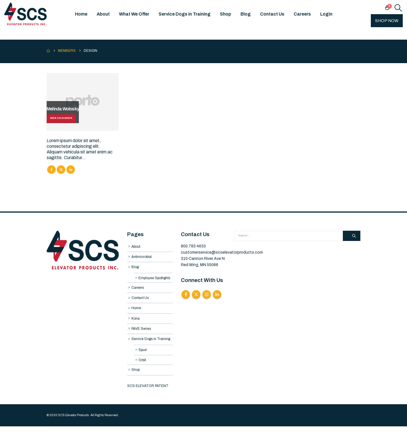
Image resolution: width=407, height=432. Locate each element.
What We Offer (134, 14)
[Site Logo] (25, 14)
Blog (246, 14)
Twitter (61, 169)
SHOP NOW (387, 20)
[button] (398, 8)
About (103, 14)
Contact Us (272, 14)
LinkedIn (70, 169)
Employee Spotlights (154, 279)
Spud (142, 354)
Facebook (51, 169)
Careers (302, 14)
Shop (225, 14)
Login (326, 14)
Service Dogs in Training (185, 14)
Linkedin (217, 294)
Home (81, 14)
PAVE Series (141, 332)
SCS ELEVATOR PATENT (147, 391)
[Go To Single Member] (83, 102)
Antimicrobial (141, 257)
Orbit (142, 365)
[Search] (351, 236)
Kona (135, 322)
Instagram (206, 294)
